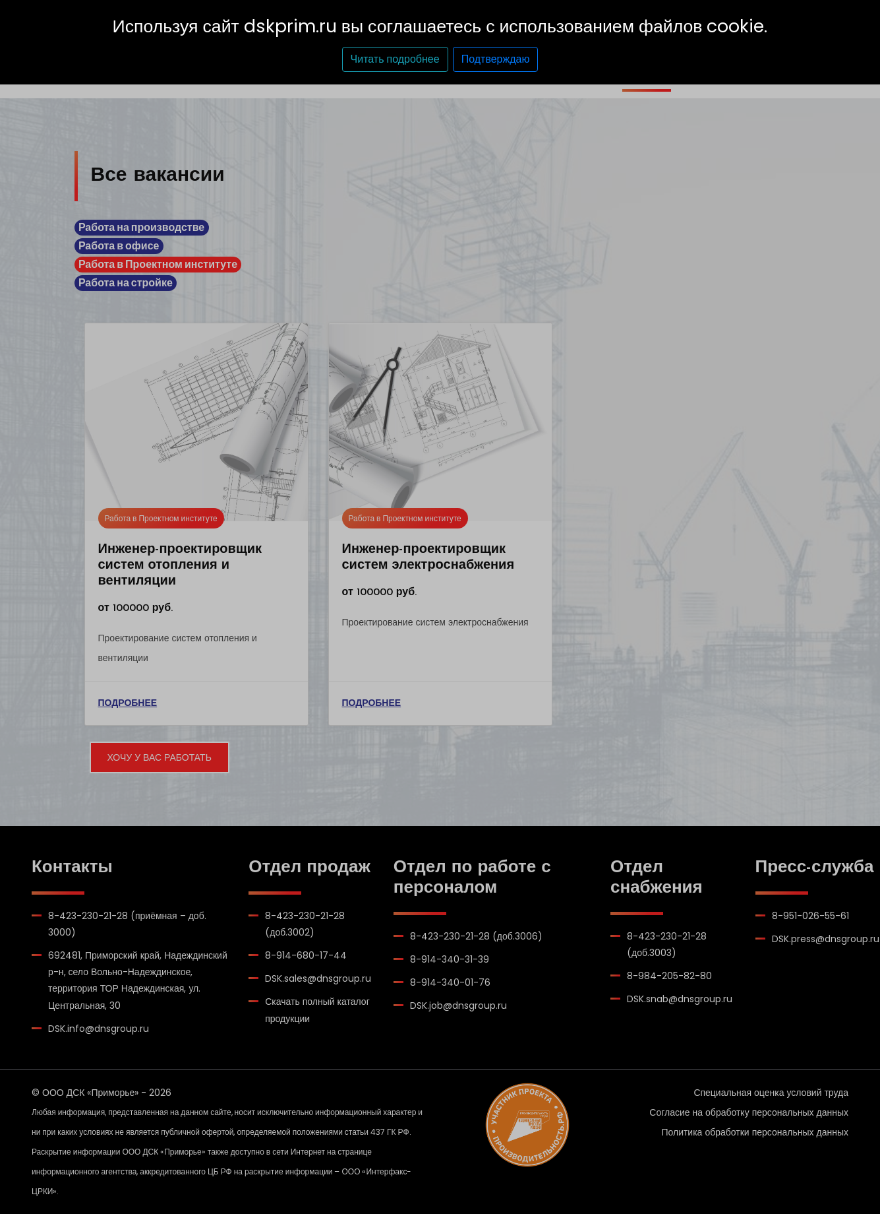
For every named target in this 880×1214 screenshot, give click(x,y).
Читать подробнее (395, 59)
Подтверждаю (495, 59)
